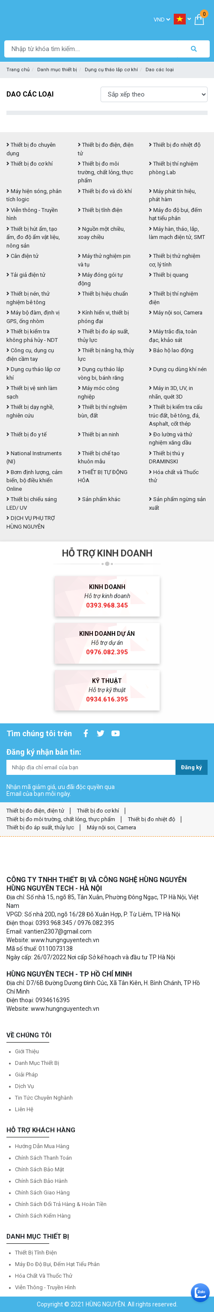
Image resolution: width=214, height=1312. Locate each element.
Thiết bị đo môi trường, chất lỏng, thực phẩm (105, 172)
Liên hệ (24, 1109)
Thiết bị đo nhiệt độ (175, 145)
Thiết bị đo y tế (26, 434)
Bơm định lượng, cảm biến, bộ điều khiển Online (34, 480)
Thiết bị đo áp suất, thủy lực (40, 827)
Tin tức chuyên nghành (44, 1097)
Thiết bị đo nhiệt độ (151, 819)
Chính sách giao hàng (42, 1192)
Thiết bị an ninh (98, 434)
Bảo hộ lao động (171, 350)
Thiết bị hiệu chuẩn (103, 293)
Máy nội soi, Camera (175, 312)
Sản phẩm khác (99, 499)
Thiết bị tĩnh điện (100, 210)
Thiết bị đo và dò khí (105, 191)
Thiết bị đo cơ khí (29, 163)
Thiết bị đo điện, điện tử (35, 810)
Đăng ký (191, 767)
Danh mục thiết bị (57, 70)
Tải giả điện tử (25, 275)
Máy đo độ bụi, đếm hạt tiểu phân (57, 1264)
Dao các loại (160, 70)
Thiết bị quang (168, 275)
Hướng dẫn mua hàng (42, 1146)
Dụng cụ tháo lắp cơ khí (111, 70)
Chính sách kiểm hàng (43, 1215)
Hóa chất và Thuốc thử (43, 1276)
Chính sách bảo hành (41, 1181)
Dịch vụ (24, 1086)
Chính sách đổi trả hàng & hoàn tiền (61, 1204)
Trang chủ (18, 70)
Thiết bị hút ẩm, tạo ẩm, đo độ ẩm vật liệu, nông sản (33, 237)
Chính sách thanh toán (43, 1158)
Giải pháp (26, 1074)
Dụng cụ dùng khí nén (178, 369)
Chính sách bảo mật (39, 1169)
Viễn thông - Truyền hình (45, 1287)
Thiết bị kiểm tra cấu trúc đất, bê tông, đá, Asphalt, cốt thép (175, 415)
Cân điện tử (22, 256)
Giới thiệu (27, 1051)
